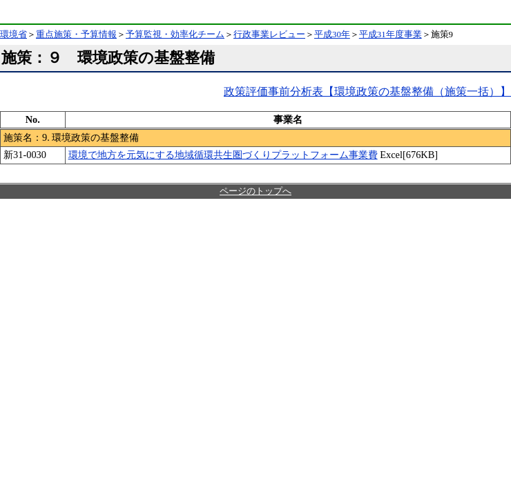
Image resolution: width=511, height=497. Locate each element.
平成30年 (332, 34)
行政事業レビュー (269, 34)
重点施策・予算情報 (76, 34)
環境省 (37, 11)
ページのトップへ (255, 191)
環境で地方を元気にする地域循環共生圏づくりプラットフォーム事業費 (223, 154)
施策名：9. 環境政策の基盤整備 (71, 137)
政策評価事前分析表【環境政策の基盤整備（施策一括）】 (367, 91)
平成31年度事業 (390, 34)
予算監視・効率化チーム (175, 34)
